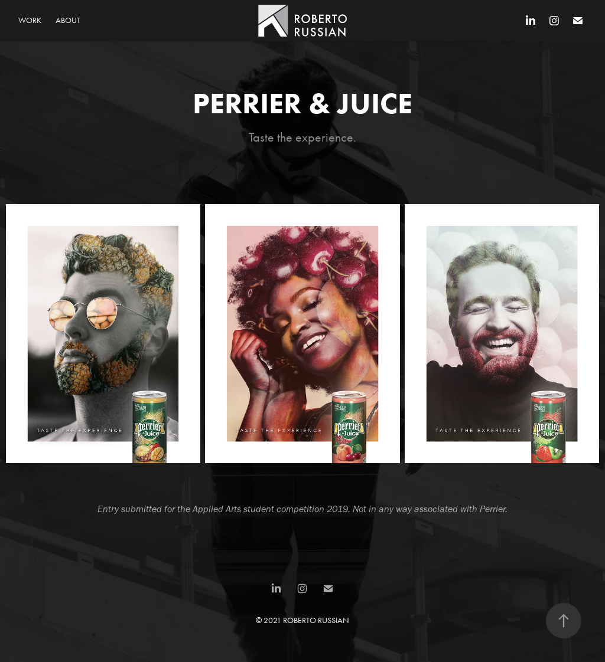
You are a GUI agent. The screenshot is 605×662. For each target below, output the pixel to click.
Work (29, 20)
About (68, 20)
